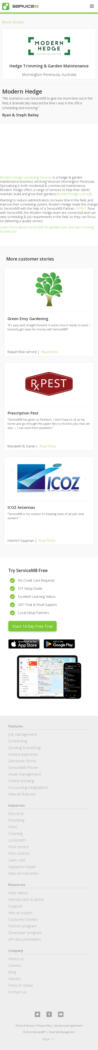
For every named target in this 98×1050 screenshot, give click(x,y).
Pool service (18, 846)
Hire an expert (20, 912)
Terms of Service (24, 1025)
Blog (12, 972)
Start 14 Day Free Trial (32, 626)
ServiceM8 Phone (23, 767)
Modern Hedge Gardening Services (26, 177)
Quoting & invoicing (24, 747)
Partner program (22, 925)
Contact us (17, 991)
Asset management (24, 774)
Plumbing (16, 820)
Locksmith (17, 840)
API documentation (24, 939)
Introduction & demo (26, 899)
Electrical (16, 813)
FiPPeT (81, 208)
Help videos (18, 892)
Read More (49, 352)
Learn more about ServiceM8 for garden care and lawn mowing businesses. (47, 229)
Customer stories (23, 919)
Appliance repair (22, 866)
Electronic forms (22, 760)
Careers (14, 965)
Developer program (25, 932)
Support (15, 906)
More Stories (13, 21)
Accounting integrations (28, 787)
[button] (92, 6)
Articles (14, 978)
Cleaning (15, 833)
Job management (22, 734)
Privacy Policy (44, 1025)
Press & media (20, 985)
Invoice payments (23, 754)
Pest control (18, 853)
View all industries (23, 873)
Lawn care (16, 860)
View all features (22, 794)
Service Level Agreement (68, 1025)
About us (16, 958)
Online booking (21, 780)
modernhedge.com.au (74, 194)
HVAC (13, 826)
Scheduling (17, 740)
